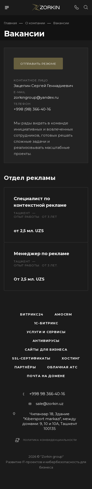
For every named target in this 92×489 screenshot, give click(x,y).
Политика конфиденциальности (50, 440)
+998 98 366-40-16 (47, 394)
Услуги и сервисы (46, 332)
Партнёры (25, 367)
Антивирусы (46, 341)
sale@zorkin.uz (49, 403)
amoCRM (63, 314)
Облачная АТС (62, 367)
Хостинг (71, 358)
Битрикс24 (31, 314)
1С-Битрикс (46, 323)
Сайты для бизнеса (46, 349)
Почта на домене (46, 376)
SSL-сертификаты (31, 358)
